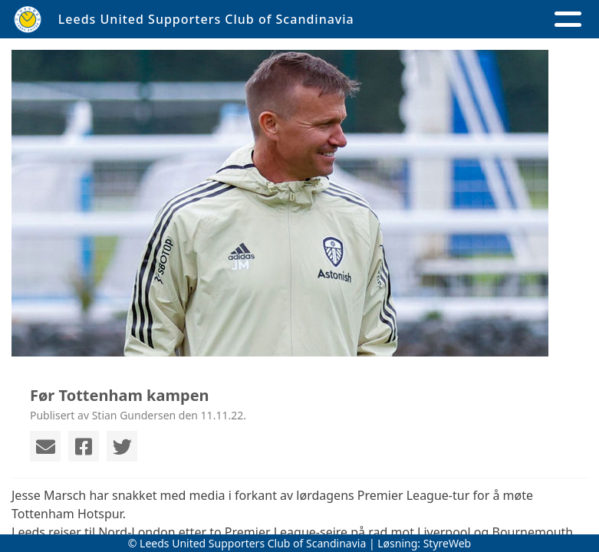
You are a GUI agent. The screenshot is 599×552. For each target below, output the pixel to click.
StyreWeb (447, 543)
